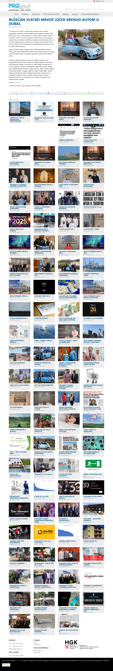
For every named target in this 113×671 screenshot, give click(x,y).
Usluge (75, 9)
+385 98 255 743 (17, 646)
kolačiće (18, 660)
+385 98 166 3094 (17, 655)
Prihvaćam (6, 665)
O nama (93, 9)
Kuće (16, 14)
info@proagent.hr (16, 649)
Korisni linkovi (37, 650)
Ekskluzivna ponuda (90, 14)
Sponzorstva (37, 645)
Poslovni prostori (51, 14)
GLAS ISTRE (17, 82)
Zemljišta (36, 14)
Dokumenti (36, 652)
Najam (75, 14)
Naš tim (35, 643)
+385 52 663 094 (17, 643)
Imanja (66, 14)
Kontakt (100, 9)
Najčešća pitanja (84, 9)
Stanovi (25, 14)
